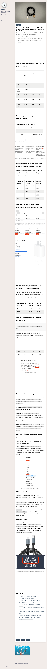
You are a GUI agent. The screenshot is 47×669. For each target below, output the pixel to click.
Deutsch (36, 40)
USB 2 (28, 639)
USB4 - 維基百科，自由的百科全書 (26, 602)
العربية (40, 40)
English (22, 38)
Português (32, 40)
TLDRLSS (3, 9)
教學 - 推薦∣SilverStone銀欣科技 (26, 619)
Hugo (20, 664)
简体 (25, 38)
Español (27, 40)
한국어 (31, 38)
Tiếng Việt (40, 38)
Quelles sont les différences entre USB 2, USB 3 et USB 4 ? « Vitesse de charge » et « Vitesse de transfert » (30, 29)
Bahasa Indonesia (21, 40)
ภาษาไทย (35, 38)
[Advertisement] (30, 52)
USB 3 (23, 639)
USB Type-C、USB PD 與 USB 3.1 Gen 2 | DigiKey (29, 600)
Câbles (18, 25)
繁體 (19, 38)
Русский (19, 42)
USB (18, 639)
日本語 (28, 38)
